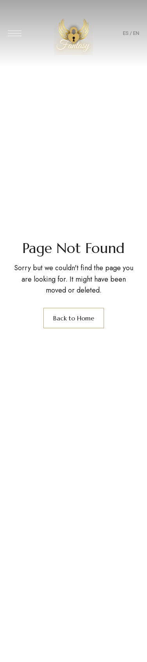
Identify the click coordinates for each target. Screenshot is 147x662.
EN (136, 33)
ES (126, 33)
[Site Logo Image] (73, 35)
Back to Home (73, 318)
